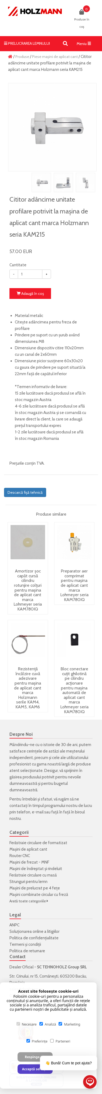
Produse (22, 56)
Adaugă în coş (30, 293)
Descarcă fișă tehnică (25, 492)
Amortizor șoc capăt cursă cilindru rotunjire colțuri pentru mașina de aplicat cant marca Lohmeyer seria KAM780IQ (27, 590)
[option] (52, 127)
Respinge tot (35, 1057)
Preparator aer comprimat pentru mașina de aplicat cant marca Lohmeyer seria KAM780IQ (74, 585)
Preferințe (36, 1041)
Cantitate (17, 265)
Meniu (85, 44)
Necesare (26, 1024)
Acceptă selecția (35, 1069)
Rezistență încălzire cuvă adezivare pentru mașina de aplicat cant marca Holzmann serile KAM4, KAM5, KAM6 (27, 687)
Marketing (69, 1024)
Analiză (47, 1024)
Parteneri (60, 1041)
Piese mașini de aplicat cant (55, 56)
